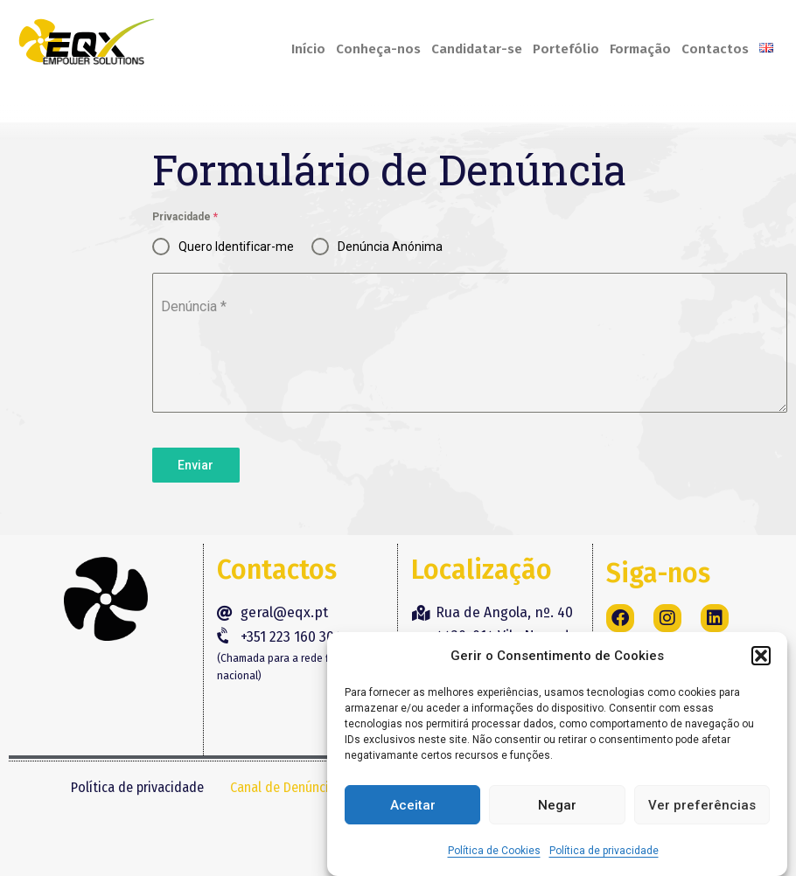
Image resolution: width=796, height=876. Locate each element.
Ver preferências (702, 805)
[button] (761, 655)
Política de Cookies (494, 851)
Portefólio (566, 49)
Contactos (715, 49)
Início (308, 49)
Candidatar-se (476, 49)
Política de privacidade (604, 851)
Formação (640, 49)
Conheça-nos (378, 49)
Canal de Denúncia (283, 787)
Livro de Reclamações (203, 830)
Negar (557, 805)
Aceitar (413, 805)
